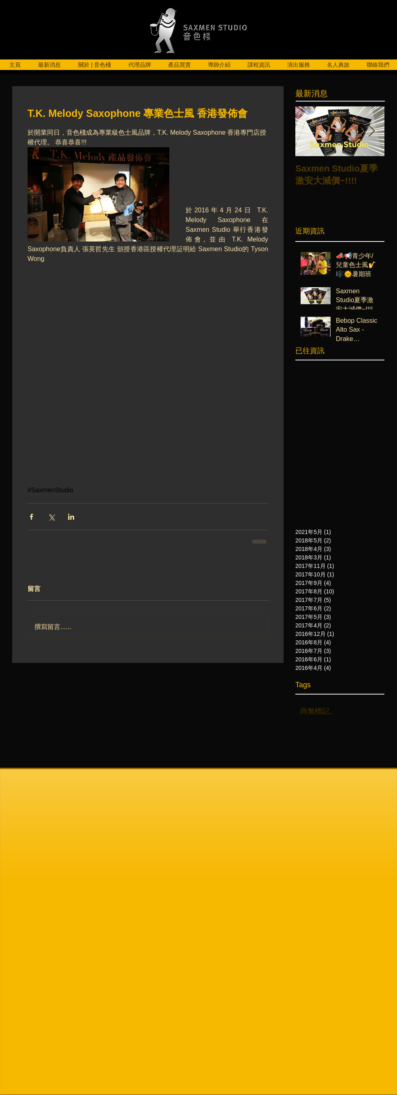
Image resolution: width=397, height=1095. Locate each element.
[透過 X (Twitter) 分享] (51, 517)
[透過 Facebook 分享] (31, 517)
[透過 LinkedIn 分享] (71, 517)
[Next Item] (371, 131)
